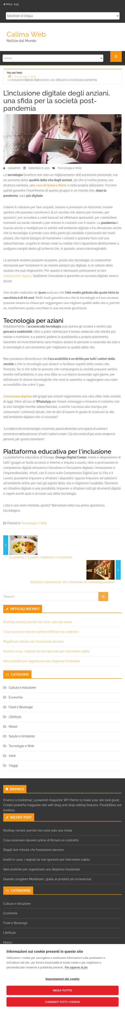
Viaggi (13, 765)
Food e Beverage (21, 707)
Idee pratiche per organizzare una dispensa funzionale (41, 661)
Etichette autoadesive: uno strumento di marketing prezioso (72, 582)
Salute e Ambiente (22, 736)
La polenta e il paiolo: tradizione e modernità (40, 557)
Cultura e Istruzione (22, 687)
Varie (12, 755)
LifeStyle (15, 717)
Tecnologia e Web (69, 168)
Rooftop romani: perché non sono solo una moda (37, 622)
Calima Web (26, 34)
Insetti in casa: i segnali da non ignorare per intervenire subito (46, 651)
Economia (16, 697)
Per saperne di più (76, 967)
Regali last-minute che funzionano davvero (33, 641)
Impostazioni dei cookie (62, 979)
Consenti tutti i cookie (62, 1002)
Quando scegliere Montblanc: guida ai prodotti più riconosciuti (47, 879)
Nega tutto (62, 990)
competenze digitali (17, 276)
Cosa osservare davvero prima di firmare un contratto (41, 631)
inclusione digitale (18, 396)
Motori (13, 726)
